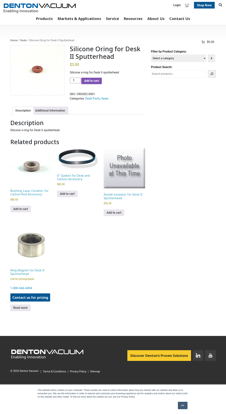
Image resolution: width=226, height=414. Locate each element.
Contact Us (179, 18)
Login (177, 5)
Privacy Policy (78, 371)
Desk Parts (93, 98)
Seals (23, 40)
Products (44, 18)
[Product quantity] (75, 80)
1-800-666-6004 (21, 288)
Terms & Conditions (54, 371)
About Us (156, 18)
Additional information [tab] (50, 110)
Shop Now (204, 5)
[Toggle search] (220, 5)
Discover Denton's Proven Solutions (160, 355)
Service (112, 18)
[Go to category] (211, 58)
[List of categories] (178, 58)
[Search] (212, 74)
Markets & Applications (79, 18)
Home (14, 40)
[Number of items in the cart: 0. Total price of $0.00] (207, 42)
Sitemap (95, 371)
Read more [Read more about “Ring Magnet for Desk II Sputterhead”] (20, 307)
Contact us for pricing (30, 297)
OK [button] (182, 405)
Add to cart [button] (20, 209)
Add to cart (91, 81)
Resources (133, 18)
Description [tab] (23, 110)
